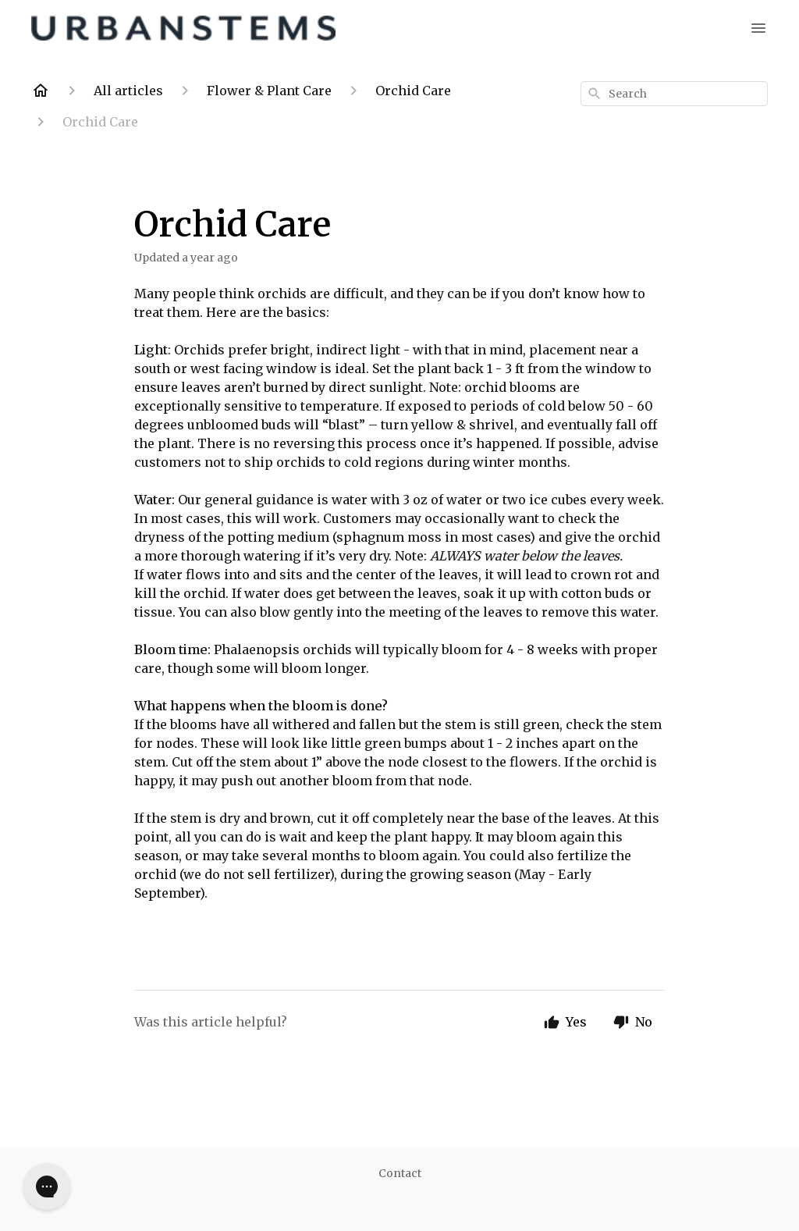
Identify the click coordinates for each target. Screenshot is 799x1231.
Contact (399, 1173)
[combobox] (674, 93)
